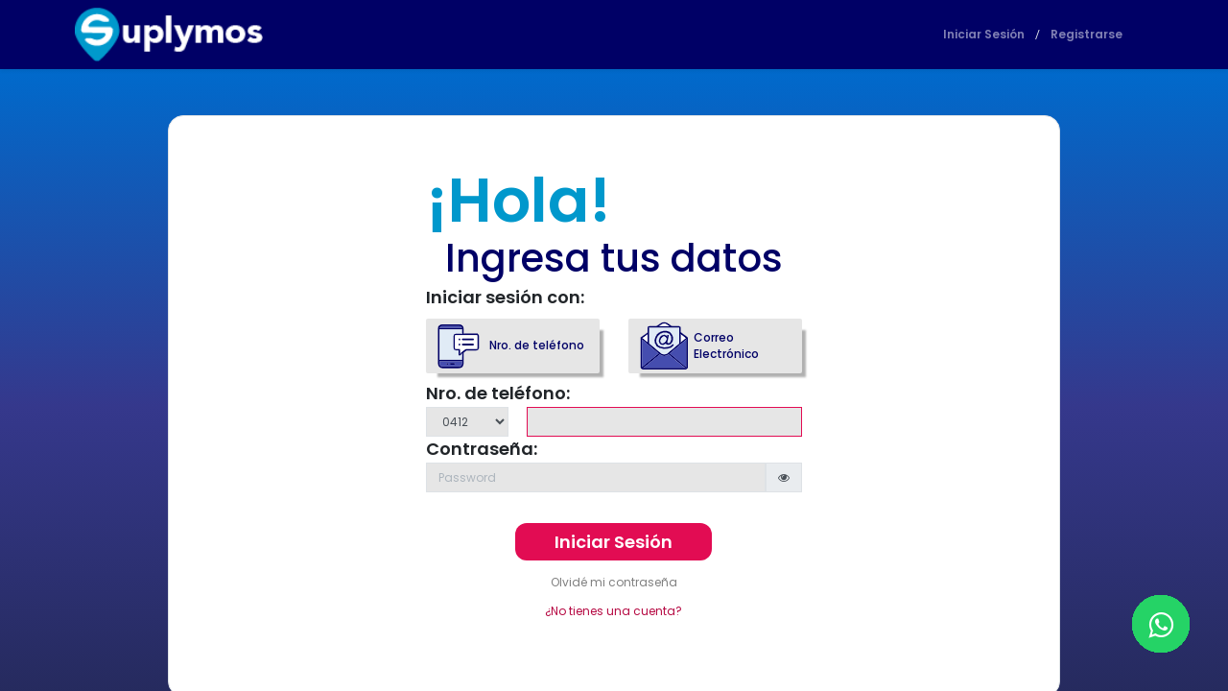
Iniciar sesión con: (505, 297)
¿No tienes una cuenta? (613, 611)
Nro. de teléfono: (498, 393)
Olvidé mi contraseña (614, 582)
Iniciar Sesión (984, 34)
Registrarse (1086, 34)
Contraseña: (481, 449)
